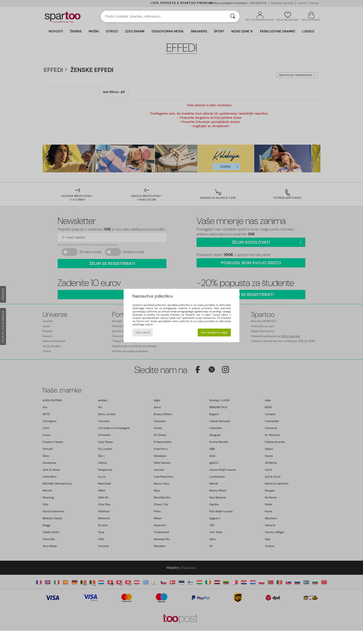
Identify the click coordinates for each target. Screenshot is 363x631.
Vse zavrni (142, 332)
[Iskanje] (232, 16)
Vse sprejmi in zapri (214, 332)
